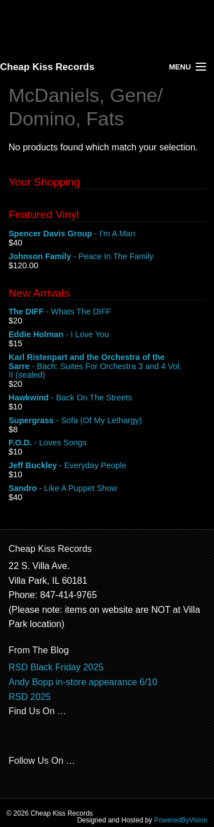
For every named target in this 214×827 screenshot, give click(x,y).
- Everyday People (107, 465)
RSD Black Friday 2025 (56, 667)
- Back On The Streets (107, 398)
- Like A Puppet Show (107, 488)
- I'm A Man (107, 234)
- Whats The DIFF (107, 312)
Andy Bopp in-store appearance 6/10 (83, 682)
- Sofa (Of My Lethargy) (107, 420)
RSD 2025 (30, 697)
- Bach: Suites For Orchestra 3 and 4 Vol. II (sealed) (107, 366)
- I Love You (107, 334)
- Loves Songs (107, 443)
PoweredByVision (181, 820)
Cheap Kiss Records (47, 67)
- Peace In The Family (107, 256)
